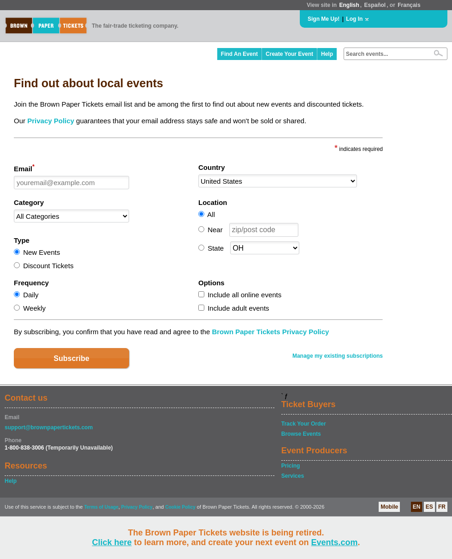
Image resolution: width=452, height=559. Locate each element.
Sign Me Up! (323, 19)
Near (215, 230)
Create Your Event (289, 54)
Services (292, 476)
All (211, 214)
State (216, 248)
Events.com (334, 542)
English (349, 5)
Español (375, 5)
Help (327, 54)
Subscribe (71, 358)
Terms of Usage (101, 507)
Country (211, 167)
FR (442, 507)
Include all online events (244, 295)
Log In (354, 19)
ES (429, 507)
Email (24, 168)
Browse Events (301, 434)
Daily (30, 295)
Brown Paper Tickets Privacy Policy (270, 332)
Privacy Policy (50, 121)
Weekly (34, 308)
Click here (111, 542)
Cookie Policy (180, 507)
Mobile (389, 507)
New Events (41, 252)
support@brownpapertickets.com (49, 427)
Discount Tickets (48, 266)
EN (417, 507)
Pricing (290, 466)
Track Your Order (303, 424)
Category (29, 202)
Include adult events (238, 308)
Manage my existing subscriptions (337, 356)
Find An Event (239, 54)
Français (409, 5)
